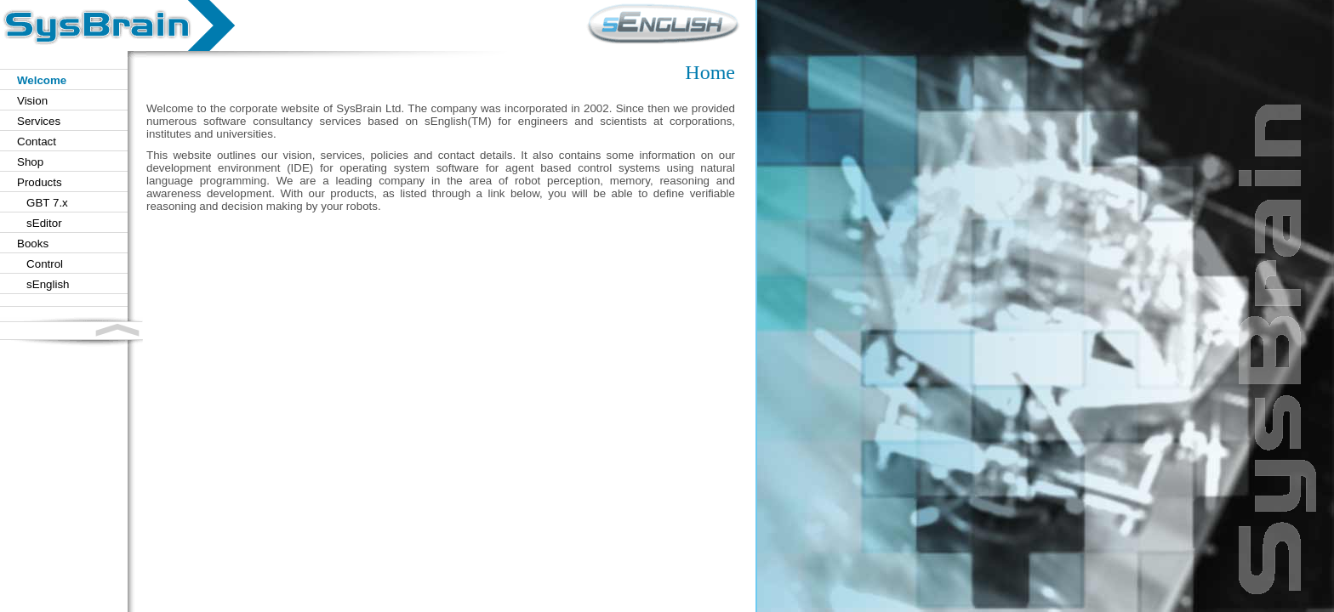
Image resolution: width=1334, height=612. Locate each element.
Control (40, 264)
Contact (36, 141)
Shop (30, 162)
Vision (32, 100)
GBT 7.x (42, 202)
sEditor (39, 223)
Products (39, 182)
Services (38, 121)
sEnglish (43, 284)
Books (32, 243)
